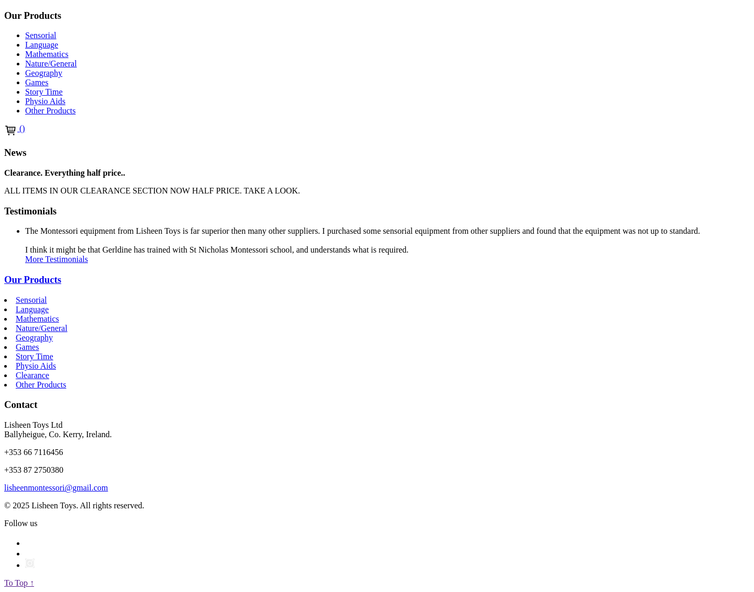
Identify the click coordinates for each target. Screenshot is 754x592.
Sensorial (41, 35)
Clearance (32, 375)
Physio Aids (45, 101)
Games (36, 82)
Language (41, 44)
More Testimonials (56, 259)
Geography (43, 73)
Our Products (32, 279)
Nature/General (51, 63)
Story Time (44, 91)
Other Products (50, 110)
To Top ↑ (19, 582)
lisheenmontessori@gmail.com (56, 487)
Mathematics (47, 54)
